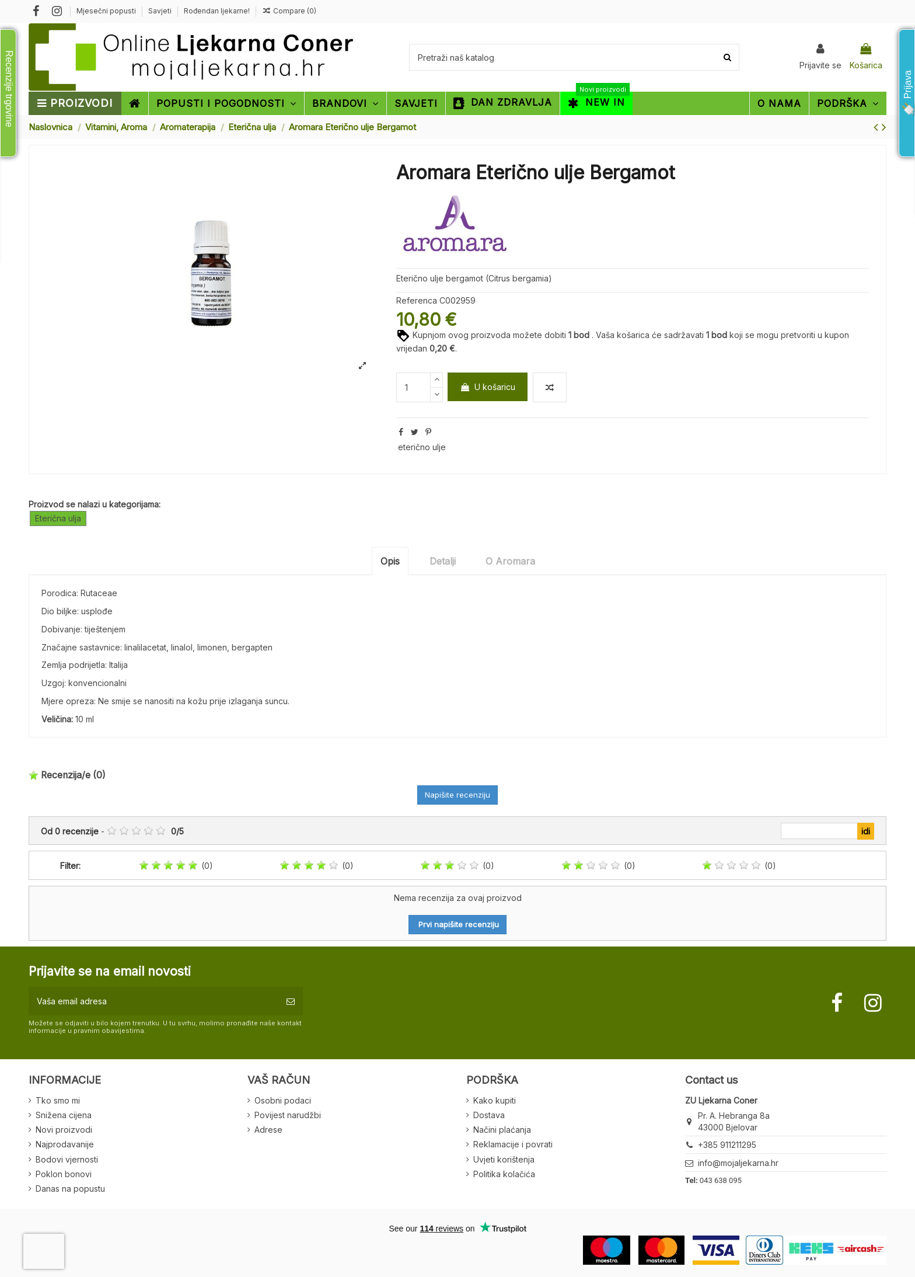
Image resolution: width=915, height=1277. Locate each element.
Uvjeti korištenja (504, 1159)
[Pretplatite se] (290, 1001)
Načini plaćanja (502, 1130)
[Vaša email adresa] (153, 1001)
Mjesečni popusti (107, 10)
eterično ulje (422, 447)
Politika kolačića (504, 1174)
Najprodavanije (65, 1144)
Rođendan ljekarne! (217, 10)
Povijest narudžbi (287, 1115)
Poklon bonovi (64, 1174)
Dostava (489, 1115)
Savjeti (160, 10)
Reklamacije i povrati (513, 1144)
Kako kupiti (494, 1100)
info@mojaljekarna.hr (738, 1163)
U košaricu (487, 387)
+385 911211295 (727, 1145)
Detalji (442, 561)
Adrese (268, 1130)
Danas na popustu (70, 1189)
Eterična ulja (58, 518)
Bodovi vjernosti (67, 1159)
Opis (390, 561)
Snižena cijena (64, 1115)
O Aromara (510, 561)
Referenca (416, 300)
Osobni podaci (282, 1100)
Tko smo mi (58, 1100)
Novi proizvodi (64, 1130)
